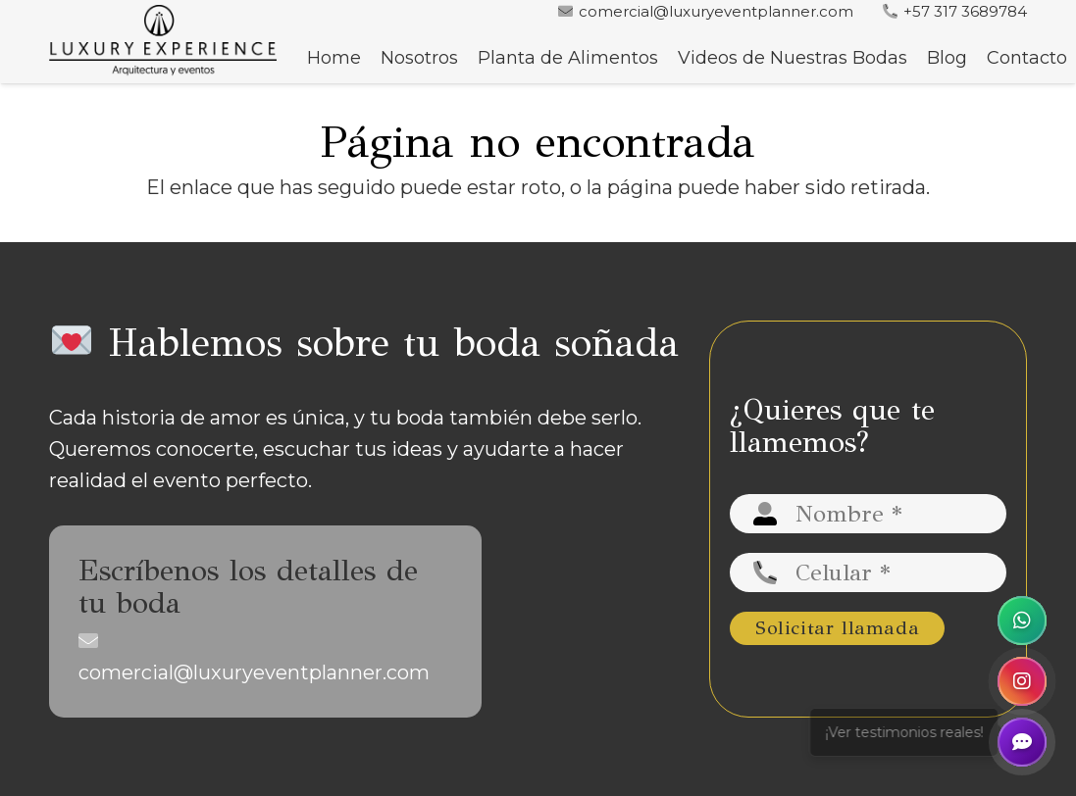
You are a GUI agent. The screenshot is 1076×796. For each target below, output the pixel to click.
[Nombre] (868, 513)
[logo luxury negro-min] (163, 41)
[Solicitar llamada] (837, 628)
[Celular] (868, 572)
